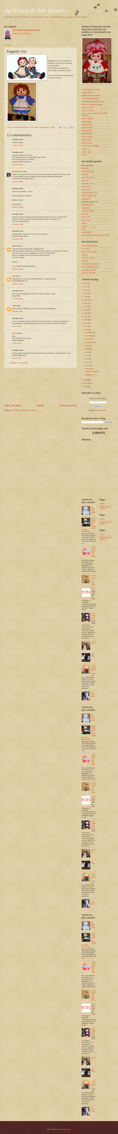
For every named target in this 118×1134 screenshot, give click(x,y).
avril (87, 359)
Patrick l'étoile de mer (89, 196)
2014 (86, 313)
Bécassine (85, 168)
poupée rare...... (87, 149)
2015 (86, 310)
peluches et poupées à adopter (92, 104)
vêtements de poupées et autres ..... (94, 101)
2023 (86, 283)
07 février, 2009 (17, 299)
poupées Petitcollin (88, 110)
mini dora (85, 214)
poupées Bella (86, 152)
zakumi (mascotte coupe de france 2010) (95, 235)
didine (14, 306)
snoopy (84, 223)
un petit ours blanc (93, 509)
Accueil (40, 405)
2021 (86, 290)
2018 (86, 300)
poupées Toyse (87, 131)
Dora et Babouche (88, 177)
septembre (89, 342)
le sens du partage (88, 258)
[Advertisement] (40, 386)
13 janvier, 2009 (17, 164)
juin (87, 352)
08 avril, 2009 (16, 326)
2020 (86, 293)
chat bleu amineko (88, 211)
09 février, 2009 (17, 311)
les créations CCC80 (89, 270)
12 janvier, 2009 (17, 145)
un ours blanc (93, 694)
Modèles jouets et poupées (91, 95)
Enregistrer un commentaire (19, 363)
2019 (86, 296)
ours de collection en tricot (91, 267)
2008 (86, 380)
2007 (86, 383)
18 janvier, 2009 (17, 239)
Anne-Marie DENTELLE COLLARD (27, 30)
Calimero (85, 174)
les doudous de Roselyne (90, 264)
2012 (86, 320)
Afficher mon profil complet (22, 33)
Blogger (68, 1129)
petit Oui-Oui (86, 217)
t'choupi (84, 226)
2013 (86, 316)
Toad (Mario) (86, 208)
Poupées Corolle (87, 107)
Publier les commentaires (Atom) (25, 410)
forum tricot (85, 249)
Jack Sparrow (86, 187)
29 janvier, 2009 (17, 269)
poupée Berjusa (87, 134)
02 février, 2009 (17, 284)
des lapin (93, 655)
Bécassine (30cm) (88, 171)
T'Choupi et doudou (93, 668)
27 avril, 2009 (16, 343)
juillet (88, 349)
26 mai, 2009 (16, 358)
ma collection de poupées (90, 98)
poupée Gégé (86, 121)
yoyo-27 (15, 333)
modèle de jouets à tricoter (91, 89)
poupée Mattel (86, 140)
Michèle (15, 246)
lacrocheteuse (17, 171)
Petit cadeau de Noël (93, 616)
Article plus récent (12, 405)
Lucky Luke (85, 190)
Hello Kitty (85, 180)
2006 (86, 386)
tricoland (84, 255)
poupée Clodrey (87, 127)
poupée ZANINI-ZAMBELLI (91, 146)
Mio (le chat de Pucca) (89, 193)
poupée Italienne (87, 137)
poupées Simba (87, 124)
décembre (89, 332)
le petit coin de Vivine (89, 273)
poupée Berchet (87, 143)
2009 (86, 330)
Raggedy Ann (86, 199)
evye (13, 276)
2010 (86, 326)
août (87, 346)
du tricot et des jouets (34, 10)
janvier (88, 369)
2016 (86, 306)
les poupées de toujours (90, 245)
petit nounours (86, 220)
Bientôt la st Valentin (92, 371)
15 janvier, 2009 (17, 207)
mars (88, 362)
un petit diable (86, 232)
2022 (86, 287)
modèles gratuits (87, 92)
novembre (89, 336)
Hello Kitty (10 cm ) (88, 183)
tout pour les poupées (89, 252)
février (88, 365)
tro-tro (84, 229)
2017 (86, 303)
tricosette (85, 261)
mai (87, 355)
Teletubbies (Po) (87, 205)
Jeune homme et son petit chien (93, 580)
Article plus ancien (68, 405)
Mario (93, 589)
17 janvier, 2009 (17, 224)
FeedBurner (102, 410)
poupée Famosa (87, 118)
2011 (86, 323)
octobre (88, 339)
